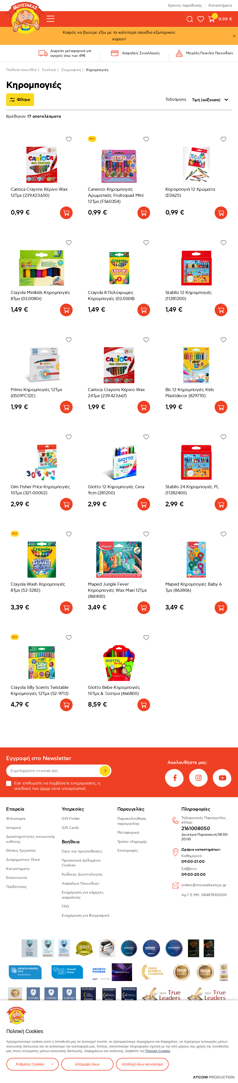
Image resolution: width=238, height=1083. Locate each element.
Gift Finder (71, 818)
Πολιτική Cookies (157, 1051)
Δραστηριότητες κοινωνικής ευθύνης (30, 839)
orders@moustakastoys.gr (203, 885)
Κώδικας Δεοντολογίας (82, 874)
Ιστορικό (13, 828)
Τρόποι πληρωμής (132, 842)
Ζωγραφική (71, 70)
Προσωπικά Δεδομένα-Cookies (81, 863)
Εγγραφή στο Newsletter (38, 758)
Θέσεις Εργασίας (21, 850)
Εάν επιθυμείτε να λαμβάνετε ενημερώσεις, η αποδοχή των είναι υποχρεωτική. (53, 786)
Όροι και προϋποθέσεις (82, 851)
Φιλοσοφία (15, 818)
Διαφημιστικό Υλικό (23, 860)
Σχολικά (49, 70)
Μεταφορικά (128, 832)
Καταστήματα (220, 5)
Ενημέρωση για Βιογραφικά (85, 915)
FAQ (65, 906)
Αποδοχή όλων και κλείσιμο (142, 1064)
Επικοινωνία (16, 878)
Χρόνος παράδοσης (185, 5)
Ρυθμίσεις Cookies (30, 1064)
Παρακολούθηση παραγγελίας (131, 821)
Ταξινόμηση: (176, 99)
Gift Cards (70, 828)
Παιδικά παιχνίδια (21, 70)
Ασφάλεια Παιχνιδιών (80, 883)
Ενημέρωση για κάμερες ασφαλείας (83, 895)
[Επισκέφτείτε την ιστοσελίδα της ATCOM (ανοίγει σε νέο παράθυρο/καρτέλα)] (213, 1077)
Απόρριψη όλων (87, 1064)
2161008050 (195, 829)
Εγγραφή (105, 770)
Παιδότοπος (16, 887)
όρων (45, 788)
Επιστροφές (127, 850)
